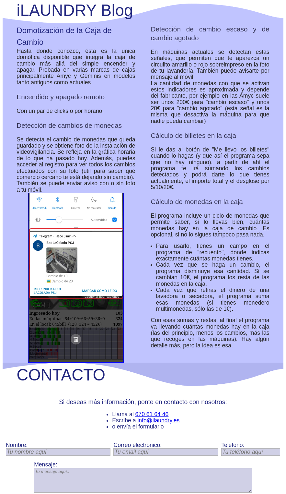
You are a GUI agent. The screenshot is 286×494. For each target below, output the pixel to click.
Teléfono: (232, 445)
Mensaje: (45, 465)
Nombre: (17, 445)
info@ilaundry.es (158, 420)
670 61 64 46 (152, 414)
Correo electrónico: (137, 445)
